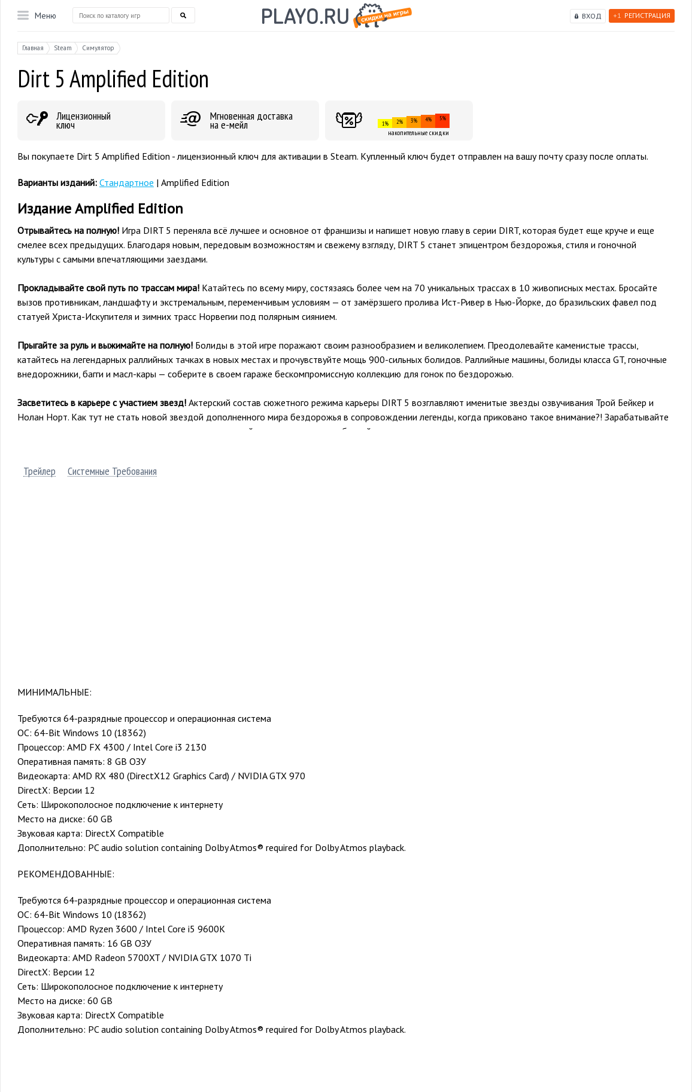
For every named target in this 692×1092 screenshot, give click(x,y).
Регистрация (641, 15)
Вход (592, 15)
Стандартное (126, 182)
